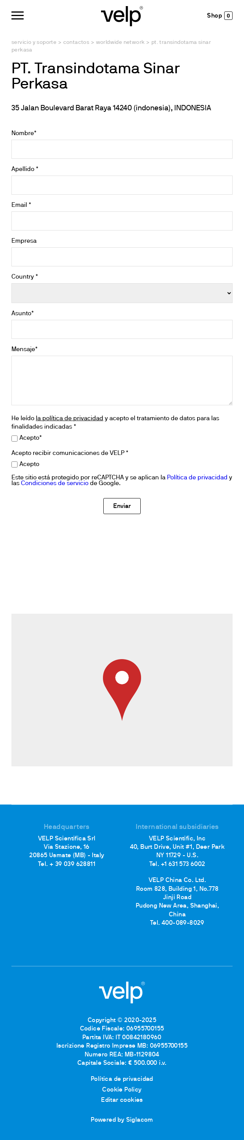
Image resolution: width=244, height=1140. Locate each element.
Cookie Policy (121, 1090)
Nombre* (24, 133)
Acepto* (30, 438)
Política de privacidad (197, 478)
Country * (24, 277)
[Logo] (122, 15)
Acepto (29, 464)
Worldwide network (120, 42)
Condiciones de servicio (54, 483)
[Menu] (17, 15)
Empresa (24, 241)
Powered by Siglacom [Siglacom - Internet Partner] (122, 1120)
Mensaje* (24, 349)
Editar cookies (122, 1100)
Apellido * (25, 169)
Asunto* (22, 313)
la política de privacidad (69, 418)
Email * (21, 205)
